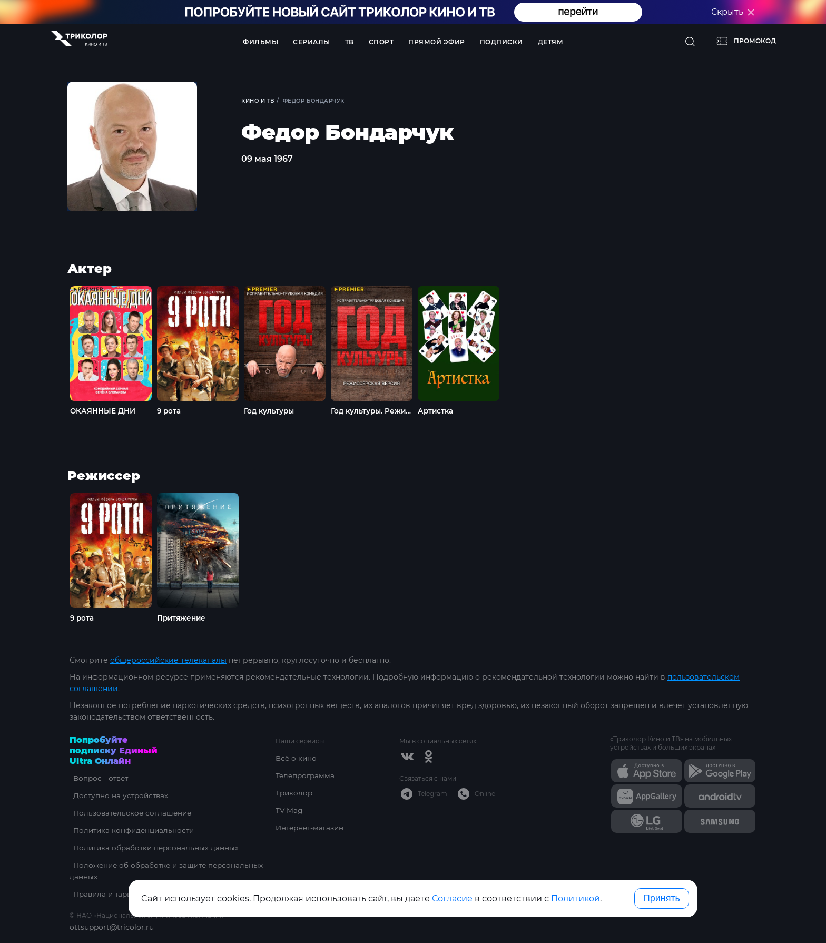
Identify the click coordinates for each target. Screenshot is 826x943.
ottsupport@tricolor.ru (112, 927)
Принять (661, 898)
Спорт (381, 42)
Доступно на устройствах (119, 795)
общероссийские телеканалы (168, 660)
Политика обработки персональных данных (155, 847)
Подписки (501, 42)
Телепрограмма (306, 775)
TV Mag (289, 810)
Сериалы (311, 42)
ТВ (349, 42)
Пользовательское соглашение (131, 813)
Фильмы (260, 42)
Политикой (575, 898)
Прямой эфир (436, 42)
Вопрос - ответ (98, 778)
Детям (551, 42)
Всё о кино (297, 758)
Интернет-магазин (312, 827)
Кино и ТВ (259, 100)
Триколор (295, 793)
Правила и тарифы (107, 894)
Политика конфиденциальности (132, 830)
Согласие (452, 898)
